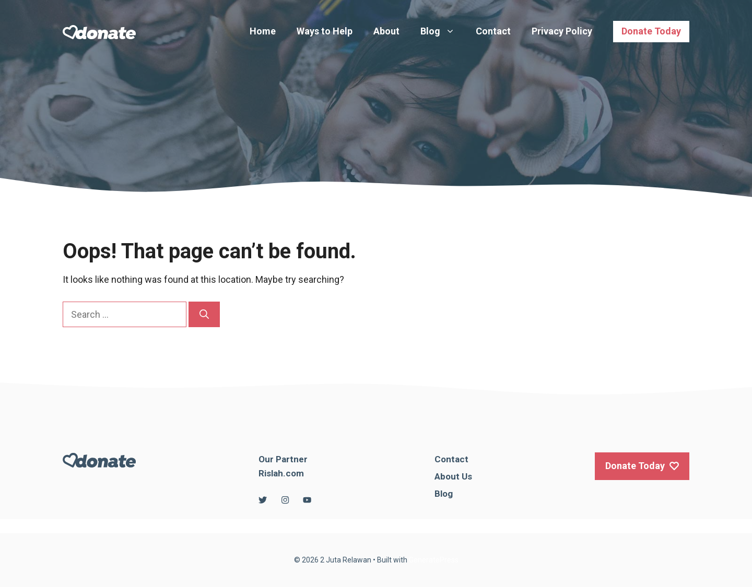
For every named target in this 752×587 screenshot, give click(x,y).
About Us (453, 476)
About (386, 31)
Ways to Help (324, 31)
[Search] (204, 314)
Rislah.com (281, 473)
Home (263, 31)
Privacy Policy (562, 31)
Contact (493, 31)
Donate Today (651, 31)
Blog (442, 31)
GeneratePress (434, 560)
